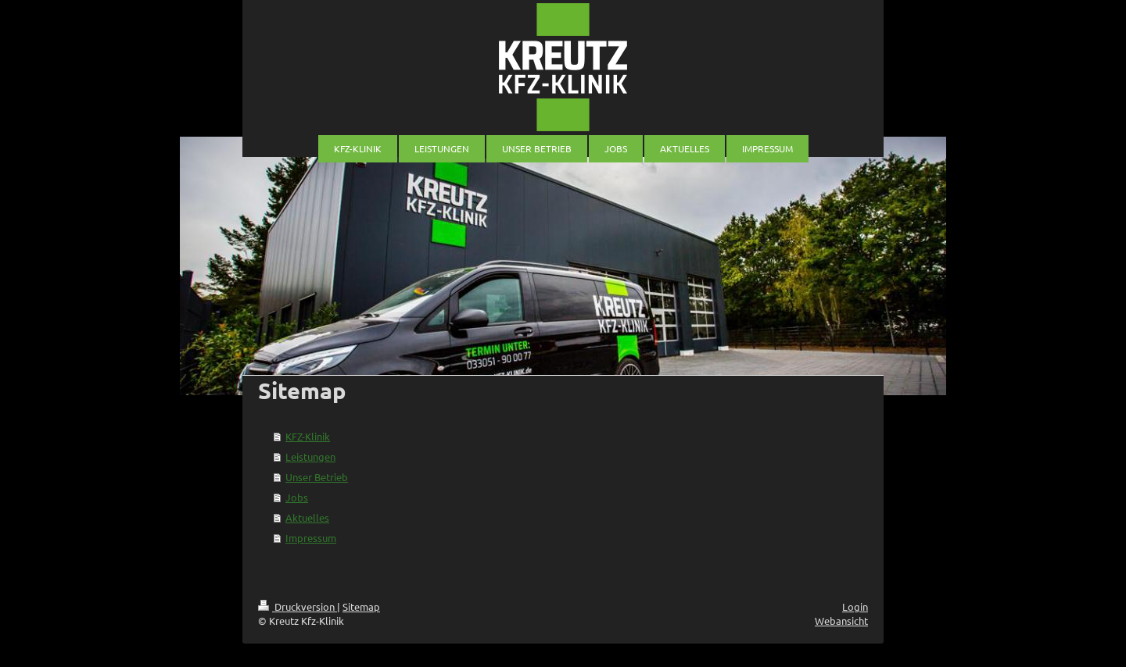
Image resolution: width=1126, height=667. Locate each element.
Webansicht (841, 620)
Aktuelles (307, 517)
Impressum (310, 537)
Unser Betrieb (316, 476)
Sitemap (361, 606)
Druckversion (297, 606)
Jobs (296, 497)
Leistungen (310, 456)
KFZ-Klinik (307, 436)
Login (855, 606)
